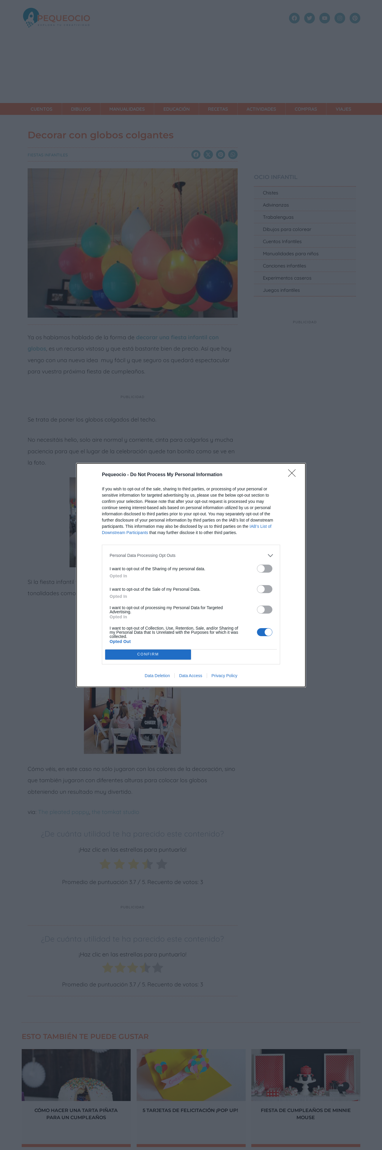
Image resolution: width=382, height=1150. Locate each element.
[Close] (293, 475)
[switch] (264, 569)
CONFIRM (148, 654)
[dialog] (191, 575)
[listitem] (191, 555)
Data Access (190, 675)
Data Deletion (157, 675)
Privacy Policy (224, 675)
